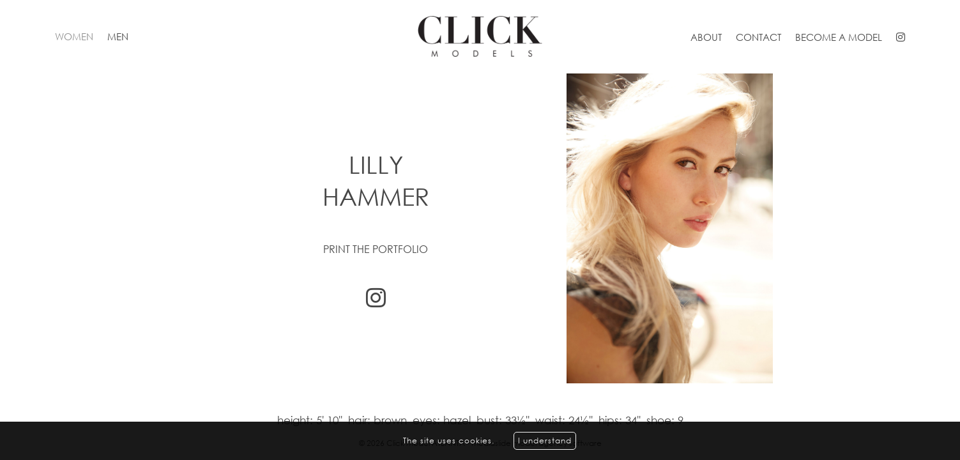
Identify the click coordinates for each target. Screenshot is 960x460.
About (706, 37)
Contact (758, 37)
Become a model (838, 37)
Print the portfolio (375, 249)
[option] (480, 228)
